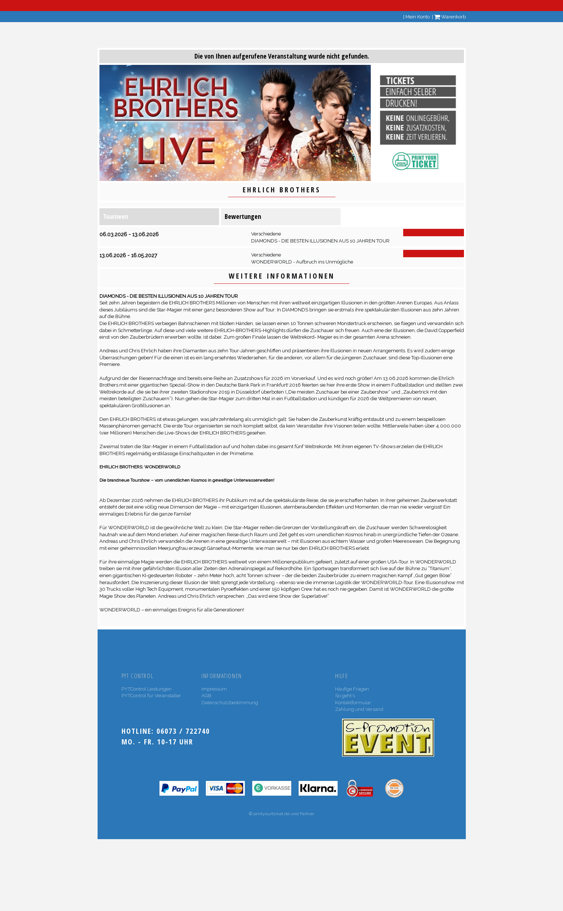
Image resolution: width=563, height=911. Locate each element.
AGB (206, 695)
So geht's (345, 695)
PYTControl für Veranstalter (151, 695)
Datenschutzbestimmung (229, 702)
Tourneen (115, 216)
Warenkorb (450, 17)
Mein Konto (417, 17)
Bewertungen (243, 216)
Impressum (214, 689)
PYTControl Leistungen (147, 689)
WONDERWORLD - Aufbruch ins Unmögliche (302, 262)
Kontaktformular (353, 702)
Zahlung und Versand (359, 709)
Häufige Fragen (352, 689)
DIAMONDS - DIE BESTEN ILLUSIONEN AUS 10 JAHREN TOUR (320, 241)
